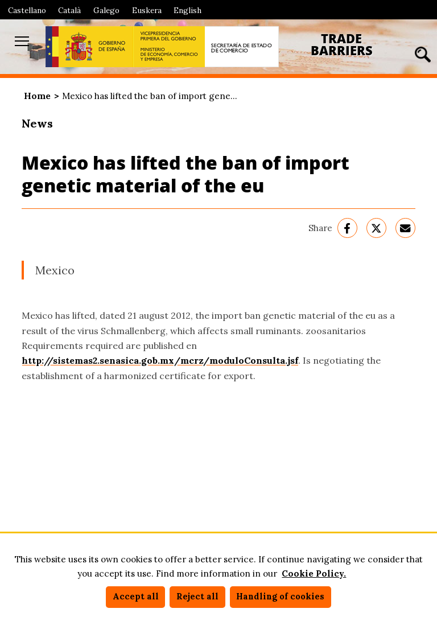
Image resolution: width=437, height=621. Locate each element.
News (37, 123)
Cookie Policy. (314, 573)
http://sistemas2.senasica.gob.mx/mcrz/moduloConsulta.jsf (160, 360)
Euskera (147, 10)
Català (69, 10)
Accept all (136, 596)
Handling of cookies (280, 596)
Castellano (27, 10)
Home (37, 96)
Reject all (197, 596)
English (187, 10)
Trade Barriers (342, 45)
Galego (106, 10)
